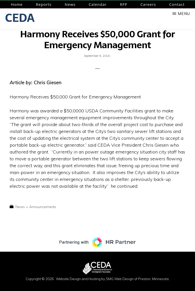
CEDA (20, 17)
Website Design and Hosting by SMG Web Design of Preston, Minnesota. (112, 279)
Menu (184, 13)
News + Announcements (35, 206)
